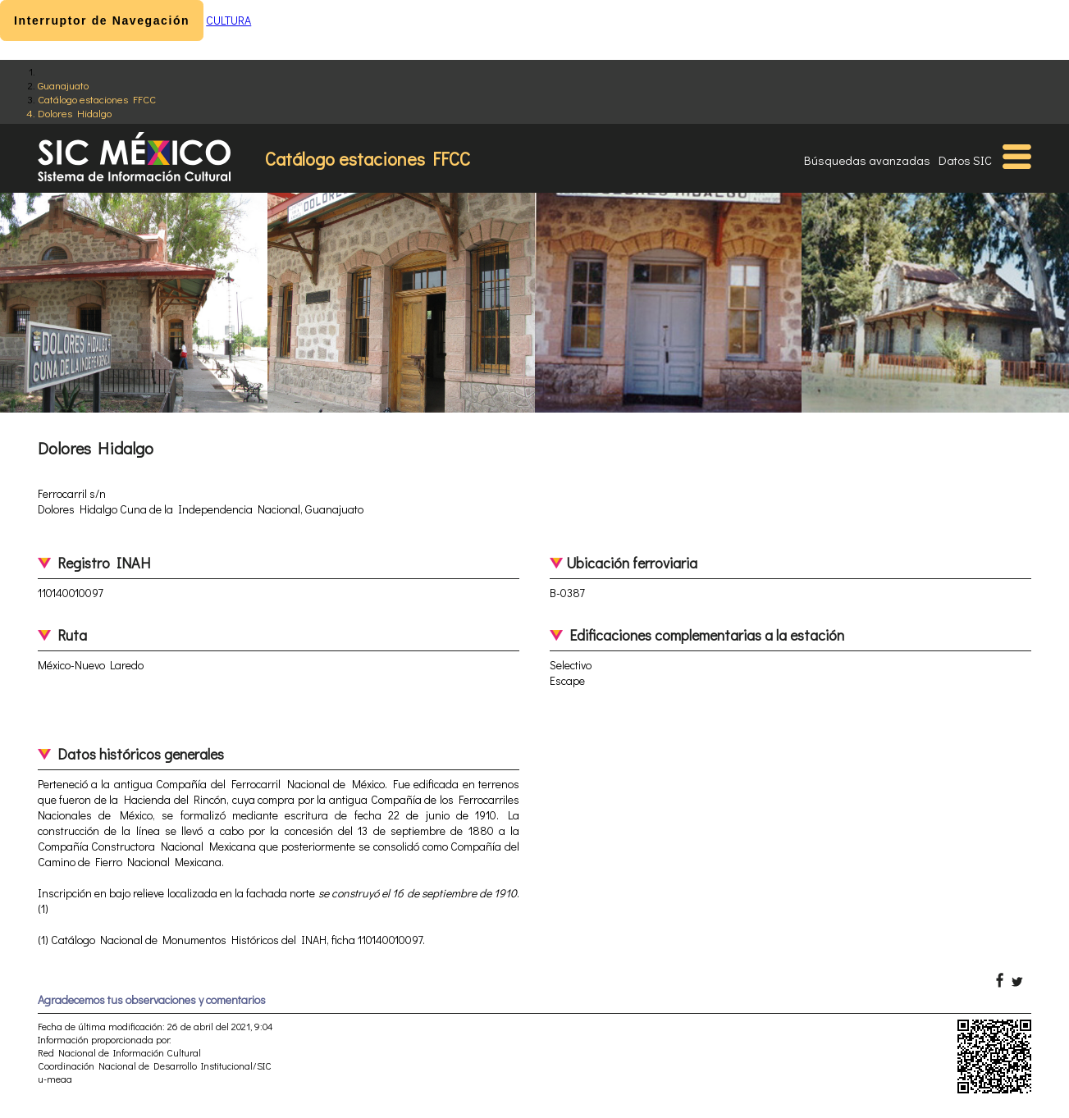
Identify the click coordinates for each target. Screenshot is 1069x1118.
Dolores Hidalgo (75, 113)
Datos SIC (965, 160)
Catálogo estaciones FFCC (97, 99)
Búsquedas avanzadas (867, 160)
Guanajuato (63, 85)
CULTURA (228, 20)
